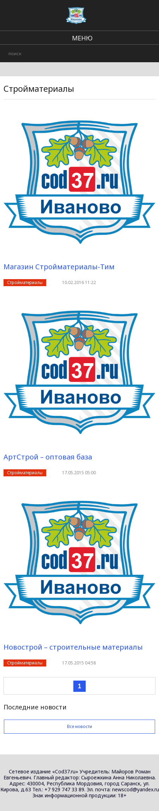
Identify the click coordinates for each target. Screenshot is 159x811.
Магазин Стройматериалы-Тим (59, 266)
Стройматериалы (25, 282)
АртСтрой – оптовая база (48, 457)
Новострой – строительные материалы (73, 647)
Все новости (79, 726)
